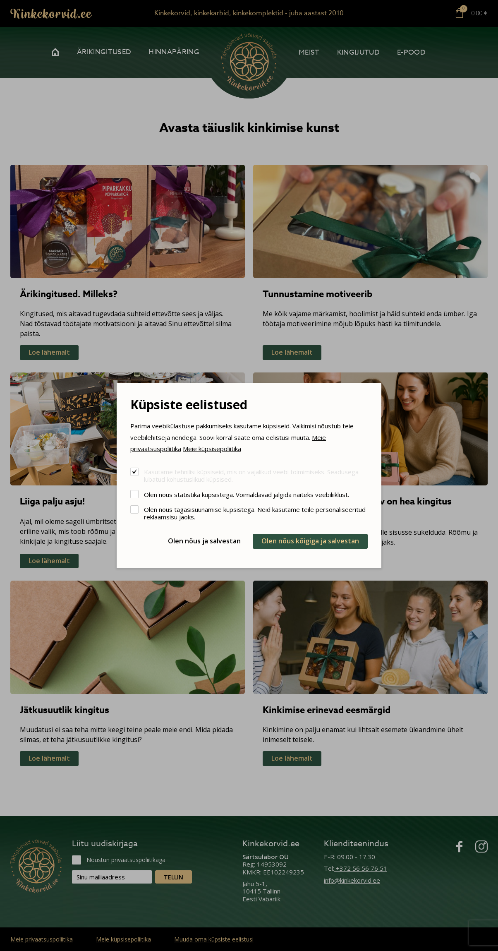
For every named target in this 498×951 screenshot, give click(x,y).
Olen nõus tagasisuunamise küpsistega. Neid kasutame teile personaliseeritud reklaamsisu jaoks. (255, 513)
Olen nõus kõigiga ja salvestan (310, 540)
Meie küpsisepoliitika (212, 448)
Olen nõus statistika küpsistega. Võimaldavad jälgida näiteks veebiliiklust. (246, 494)
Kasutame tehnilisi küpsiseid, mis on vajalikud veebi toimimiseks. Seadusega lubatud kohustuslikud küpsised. (251, 475)
